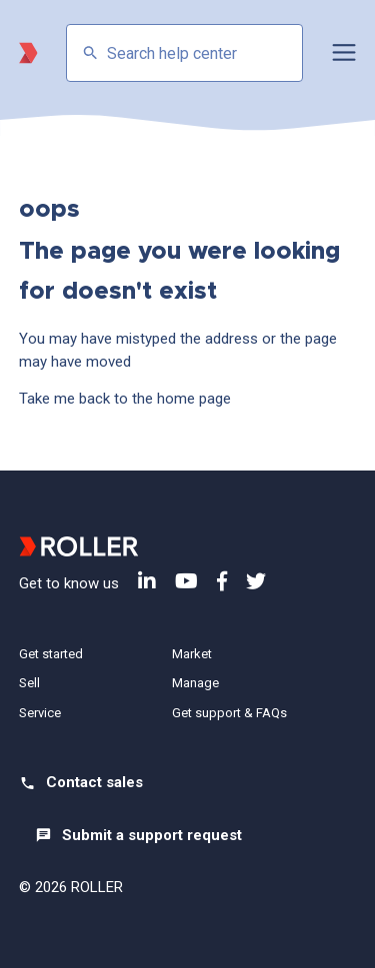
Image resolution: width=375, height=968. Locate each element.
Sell (29, 682)
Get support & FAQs (229, 712)
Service (40, 712)
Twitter (256, 581)
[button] (344, 53)
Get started (51, 653)
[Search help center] (185, 53)
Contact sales (94, 782)
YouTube (186, 581)
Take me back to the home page (125, 399)
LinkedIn (147, 581)
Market (192, 653)
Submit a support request (152, 835)
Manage (195, 682)
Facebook (222, 581)
